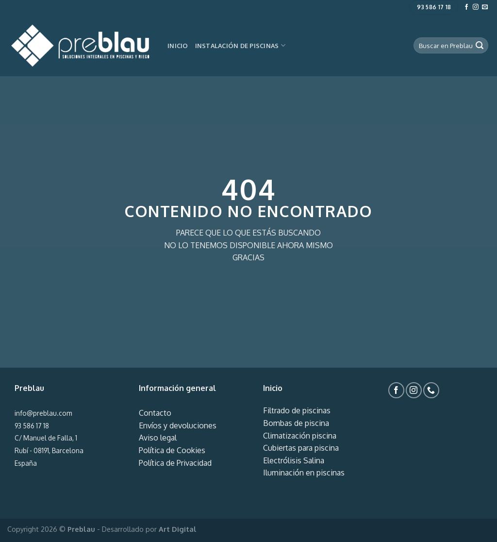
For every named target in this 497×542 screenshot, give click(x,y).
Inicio (177, 46)
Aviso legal (158, 437)
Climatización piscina (299, 435)
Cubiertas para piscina (301, 448)
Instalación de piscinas (240, 45)
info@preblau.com (43, 413)
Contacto (155, 413)
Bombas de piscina (296, 423)
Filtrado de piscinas (297, 410)
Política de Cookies (172, 450)
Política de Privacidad (175, 463)
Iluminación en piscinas (304, 472)
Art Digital (178, 529)
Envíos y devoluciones (177, 425)
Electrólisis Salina (293, 460)
